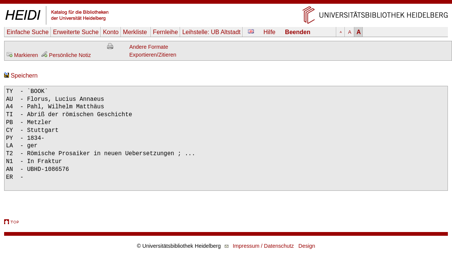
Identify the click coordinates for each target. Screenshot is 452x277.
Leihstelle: (211, 32)
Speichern (21, 75)
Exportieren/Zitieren (152, 55)
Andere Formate (148, 47)
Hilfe (270, 32)
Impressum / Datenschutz (263, 246)
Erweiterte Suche (75, 32)
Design (306, 246)
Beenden (297, 32)
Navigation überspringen (226, 3)
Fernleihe (165, 32)
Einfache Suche (28, 32)
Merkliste (135, 32)
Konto (111, 32)
